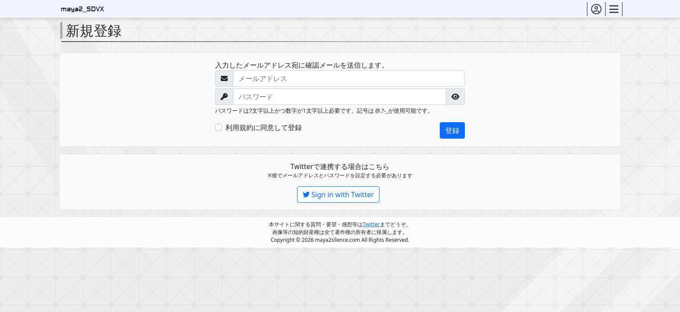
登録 (452, 130)
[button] (596, 9)
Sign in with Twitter (338, 194)
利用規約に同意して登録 (264, 127)
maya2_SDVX (82, 9)
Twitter (371, 224)
